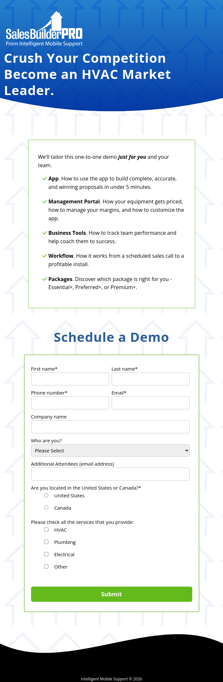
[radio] (115, 496)
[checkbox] (110, 502)
